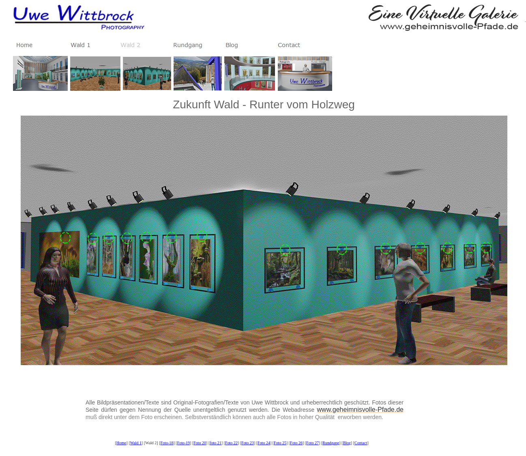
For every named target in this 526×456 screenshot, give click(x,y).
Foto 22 (231, 443)
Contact (360, 443)
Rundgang (330, 443)
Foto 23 (247, 443)
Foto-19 (183, 443)
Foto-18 (167, 443)
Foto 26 (296, 443)
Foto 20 (199, 443)
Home (121, 443)
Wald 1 (135, 443)
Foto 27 (312, 443)
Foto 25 (280, 443)
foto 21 (215, 443)
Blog (346, 443)
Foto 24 (264, 443)
